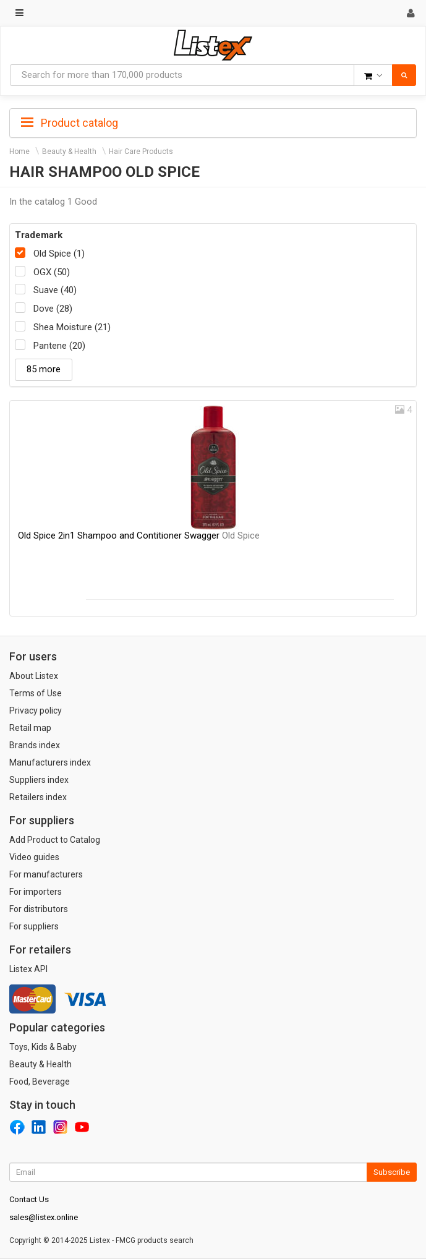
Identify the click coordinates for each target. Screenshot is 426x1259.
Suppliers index (39, 780)
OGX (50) (51, 272)
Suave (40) (55, 290)
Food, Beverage (39, 1081)
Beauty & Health (69, 151)
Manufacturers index (50, 762)
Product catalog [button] (69, 123)
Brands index (34, 745)
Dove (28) (52, 308)
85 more (44, 369)
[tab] (213, 122)
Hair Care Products (141, 151)
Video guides (34, 857)
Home (19, 151)
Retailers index (38, 797)
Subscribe (391, 1172)
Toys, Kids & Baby (43, 1047)
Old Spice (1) (59, 253)
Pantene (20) (59, 345)
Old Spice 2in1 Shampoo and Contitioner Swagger (139, 535)
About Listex (33, 676)
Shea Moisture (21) (72, 327)
